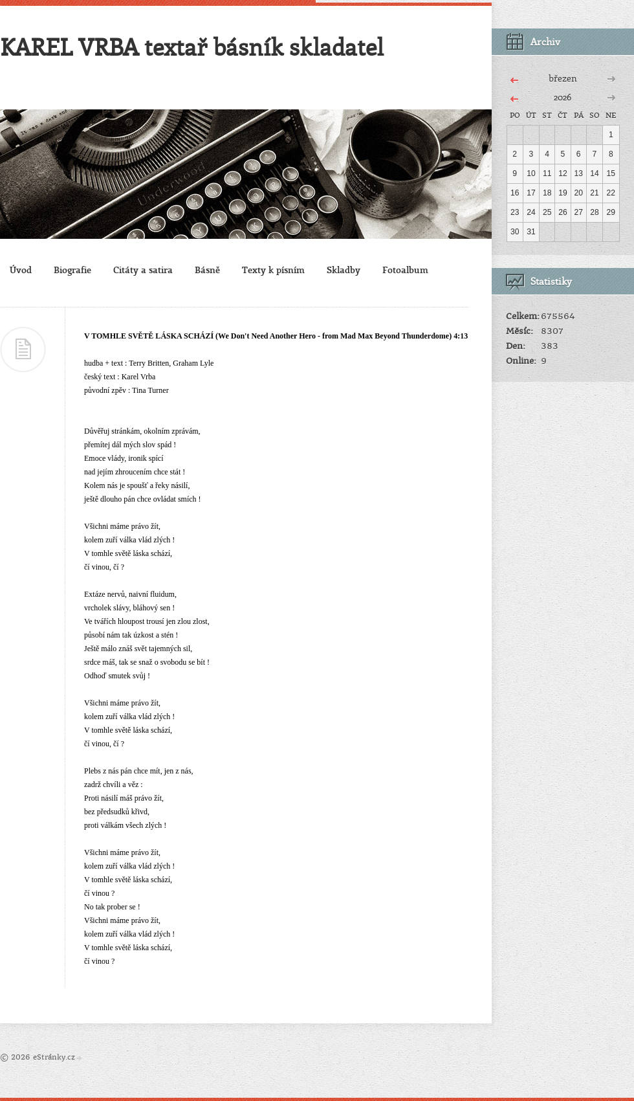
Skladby (343, 269)
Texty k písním (273, 269)
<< (514, 78)
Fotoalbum (405, 269)
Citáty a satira (143, 269)
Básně (207, 269)
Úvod (21, 269)
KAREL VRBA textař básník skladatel (192, 46)
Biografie (72, 269)
